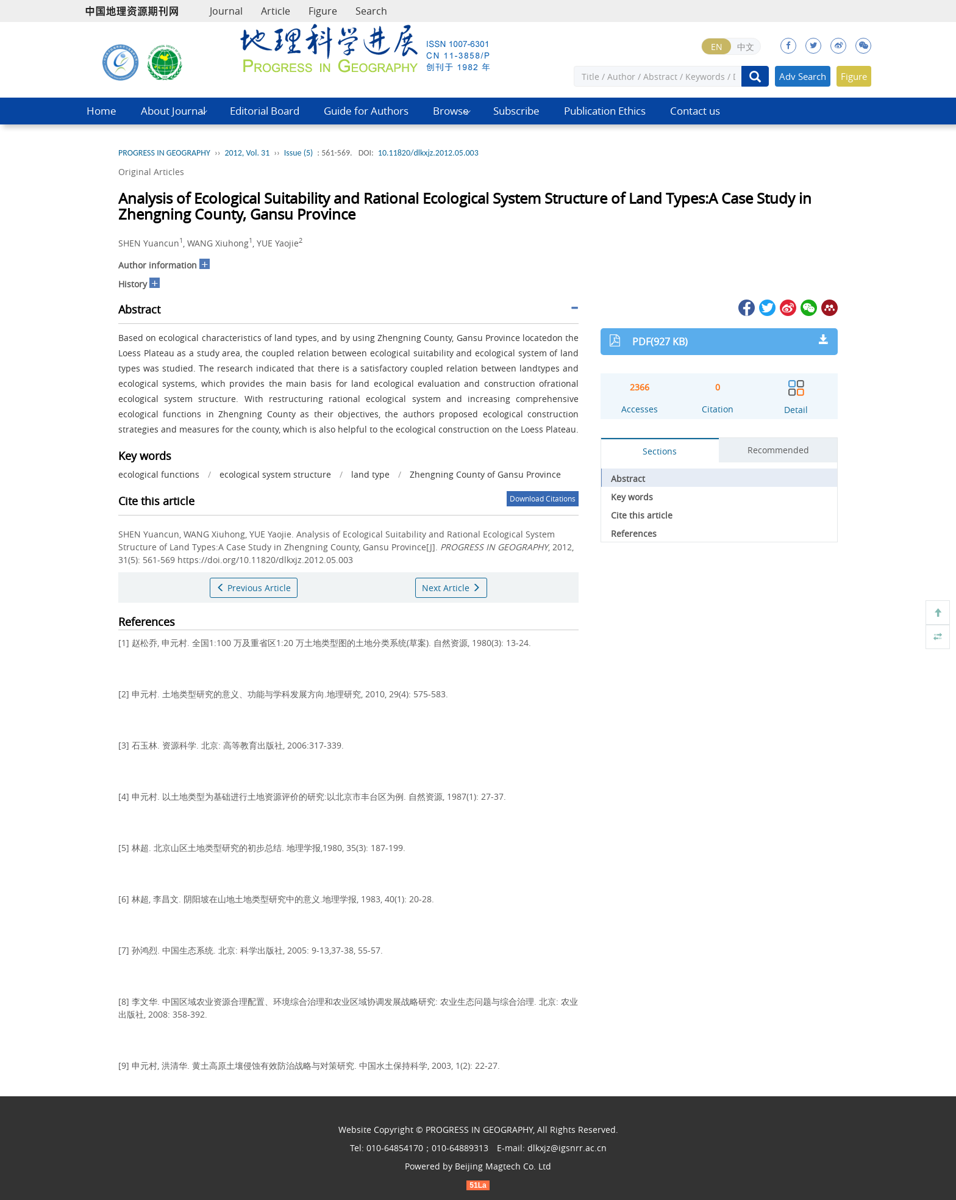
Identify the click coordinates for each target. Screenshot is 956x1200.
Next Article (451, 588)
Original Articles (151, 172)
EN (716, 46)
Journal (226, 11)
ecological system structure (275, 474)
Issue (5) (298, 153)
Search (371, 11)
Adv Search (802, 76)
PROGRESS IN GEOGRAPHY (164, 153)
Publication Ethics (605, 111)
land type (370, 474)
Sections (660, 451)
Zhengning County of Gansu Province (485, 474)
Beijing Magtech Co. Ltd (503, 1166)
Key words (632, 497)
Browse (451, 111)
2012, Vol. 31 (246, 153)
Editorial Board (264, 111)
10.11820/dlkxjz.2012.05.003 (428, 153)
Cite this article (641, 515)
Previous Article (253, 588)
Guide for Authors (366, 111)
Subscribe (516, 111)
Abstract (628, 478)
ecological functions (158, 474)
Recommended (778, 450)
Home (101, 111)
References (634, 533)
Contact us (695, 111)
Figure (323, 11)
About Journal (173, 111)
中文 (745, 46)
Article (275, 11)
